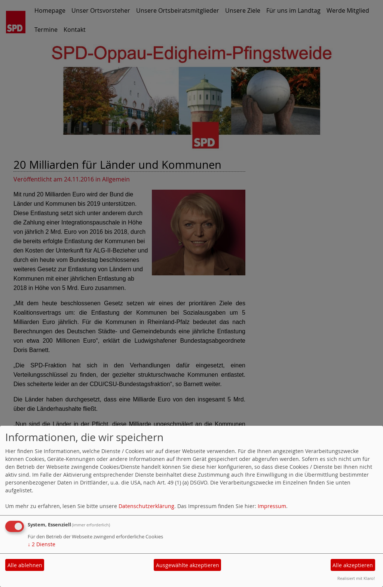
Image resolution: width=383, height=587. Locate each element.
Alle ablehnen (24, 565)
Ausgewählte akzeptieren (187, 565)
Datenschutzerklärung (146, 506)
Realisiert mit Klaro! (356, 578)
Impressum (272, 506)
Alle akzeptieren (353, 565)
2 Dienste (41, 544)
